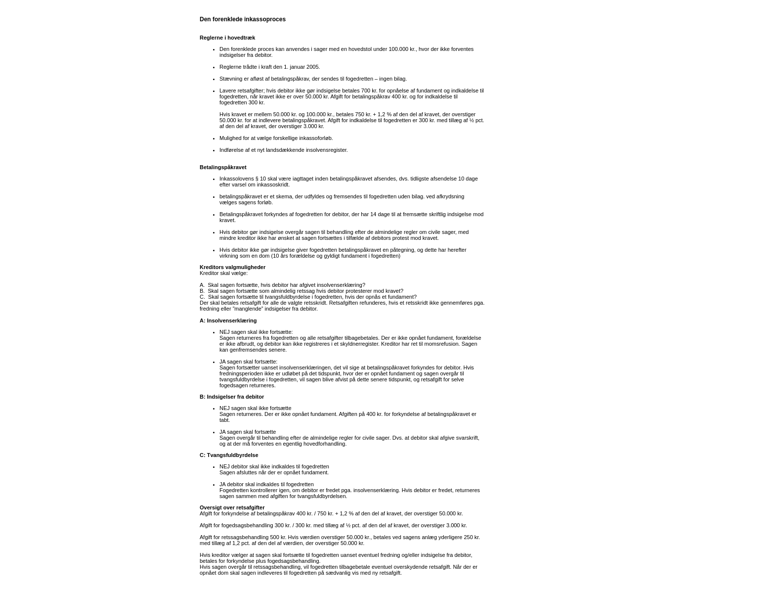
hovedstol (360, 49)
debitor (263, 55)
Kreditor (209, 273)
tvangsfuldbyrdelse (287, 297)
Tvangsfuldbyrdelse (232, 455)
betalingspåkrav (290, 79)
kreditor (247, 238)
